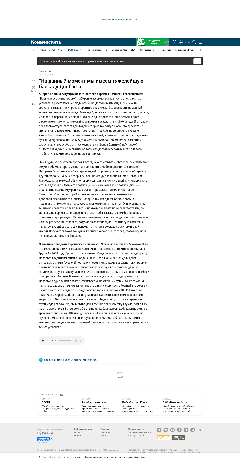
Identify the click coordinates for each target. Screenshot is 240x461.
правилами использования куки (105, 61)
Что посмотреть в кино (97, 49)
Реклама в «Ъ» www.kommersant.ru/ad (120, 19)
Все (61, 394)
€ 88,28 (52, 49)
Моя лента (54, 457)
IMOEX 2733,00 (74, 49)
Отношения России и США (123, 49)
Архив (77, 432)
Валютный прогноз (148, 49)
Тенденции (166, 49)
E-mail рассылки (136, 435)
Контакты (79, 435)
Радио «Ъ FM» (45, 71)
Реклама (105, 429)
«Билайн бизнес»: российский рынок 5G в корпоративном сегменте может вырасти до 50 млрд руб (179, 408)
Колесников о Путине (184, 49)
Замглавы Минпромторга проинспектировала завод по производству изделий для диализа (98, 408)
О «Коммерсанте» (83, 429)
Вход (187, 42)
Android (104, 435)
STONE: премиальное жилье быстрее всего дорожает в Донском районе (58, 408)
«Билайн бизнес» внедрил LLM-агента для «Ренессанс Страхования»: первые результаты (137, 408)
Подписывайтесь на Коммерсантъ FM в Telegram (70, 359)
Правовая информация (139, 432)
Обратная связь (136, 429)
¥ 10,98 (61, 49)
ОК (197, 61)
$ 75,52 (43, 49)
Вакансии (105, 432)
